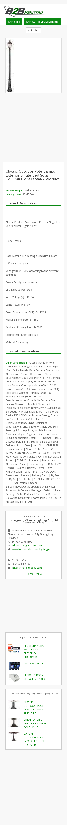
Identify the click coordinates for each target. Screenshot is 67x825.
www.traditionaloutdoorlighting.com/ (33, 549)
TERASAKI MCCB (33, 663)
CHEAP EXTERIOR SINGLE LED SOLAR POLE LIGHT (35, 723)
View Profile (34, 574)
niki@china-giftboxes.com (27, 545)
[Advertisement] (40, 138)
